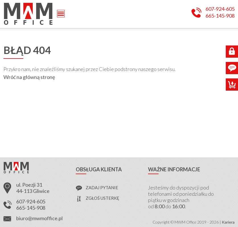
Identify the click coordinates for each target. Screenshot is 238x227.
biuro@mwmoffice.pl (39, 218)
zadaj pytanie (102, 187)
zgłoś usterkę (102, 198)
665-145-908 (220, 15)
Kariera (228, 222)
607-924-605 (220, 9)
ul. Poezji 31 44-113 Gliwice (33, 188)
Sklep (232, 84)
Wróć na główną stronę (29, 77)
